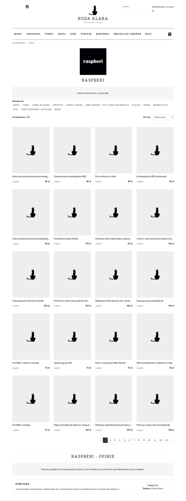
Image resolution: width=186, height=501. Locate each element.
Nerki (58, 109)
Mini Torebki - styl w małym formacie (107, 105)
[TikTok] (27, 6)
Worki (146, 105)
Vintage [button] (86, 34)
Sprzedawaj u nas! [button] (163, 7)
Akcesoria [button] (33, 34)
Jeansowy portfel (62, 363)
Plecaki (136, 105)
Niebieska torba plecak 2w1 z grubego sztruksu (113, 300)
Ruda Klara (93, 16)
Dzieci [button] (62, 34)
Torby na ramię (41, 105)
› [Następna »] (171, 440)
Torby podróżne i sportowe (36, 109)
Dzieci (16, 105)
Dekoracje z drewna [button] (127, 34)
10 (149, 440)
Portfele (58, 105)
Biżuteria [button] (102, 34)
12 (161, 440)
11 (155, 440)
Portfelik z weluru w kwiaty (25, 363)
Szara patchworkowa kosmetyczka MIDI (30, 238)
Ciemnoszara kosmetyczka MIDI (70, 176)
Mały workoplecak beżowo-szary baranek (72, 425)
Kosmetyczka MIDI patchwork (152, 176)
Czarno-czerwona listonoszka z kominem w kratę (155, 238)
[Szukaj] (143, 6)
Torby (26, 105)
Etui (15, 109)
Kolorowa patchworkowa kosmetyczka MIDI (30, 176)
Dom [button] (73, 34)
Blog (148, 34)
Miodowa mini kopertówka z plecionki (113, 238)
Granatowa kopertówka (66, 238)
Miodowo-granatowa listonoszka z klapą (113, 425)
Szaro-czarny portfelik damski (110, 363)
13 (166, 440)
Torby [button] (49, 34)
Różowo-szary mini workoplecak (153, 425)
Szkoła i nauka (74, 105)
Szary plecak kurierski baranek (27, 300)
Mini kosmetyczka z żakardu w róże (154, 363)
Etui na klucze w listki (105, 176)
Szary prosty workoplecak (150, 300)
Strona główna (18, 43)
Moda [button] (18, 34)
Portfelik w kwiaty (21, 425)
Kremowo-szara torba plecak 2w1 (71, 300)
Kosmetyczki (160, 105)
